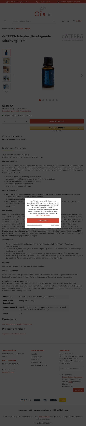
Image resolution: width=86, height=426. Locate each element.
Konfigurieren (55, 225)
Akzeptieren (43, 220)
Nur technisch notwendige (34, 225)
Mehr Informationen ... (43, 215)
